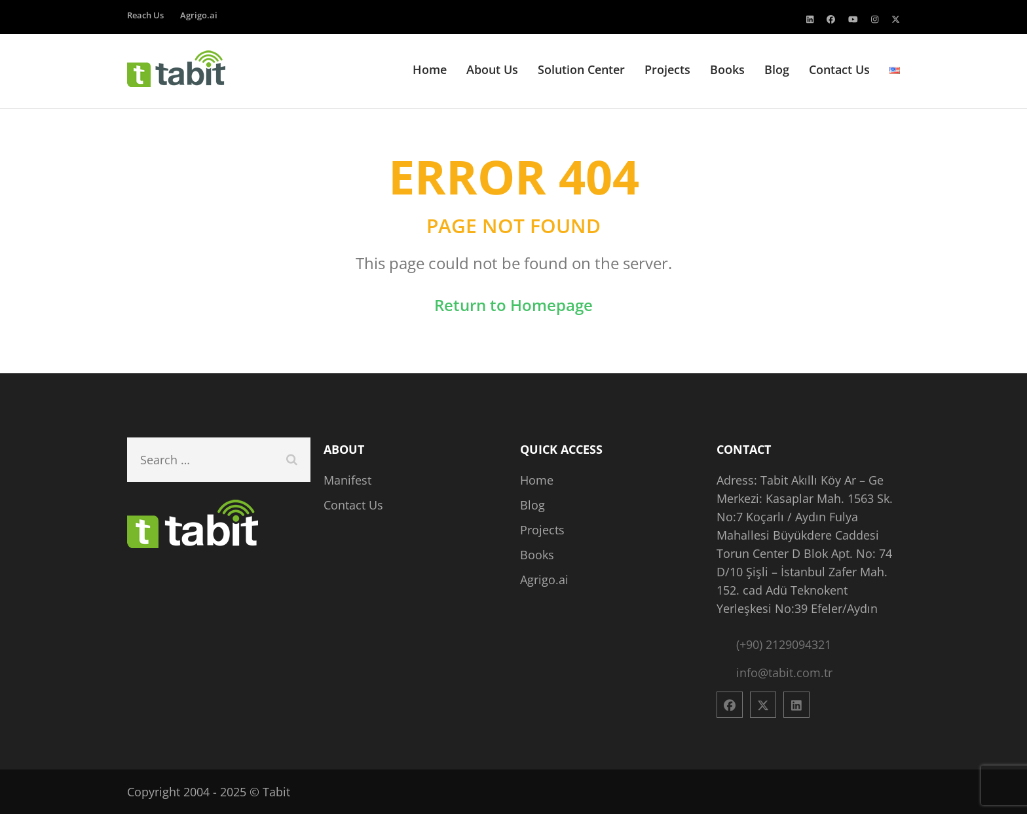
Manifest (347, 480)
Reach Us (145, 15)
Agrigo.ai (198, 15)
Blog (776, 69)
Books (727, 69)
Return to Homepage (513, 305)
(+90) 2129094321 (783, 644)
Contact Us (839, 69)
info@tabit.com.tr (784, 672)
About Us (492, 69)
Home (430, 69)
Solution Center (581, 69)
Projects (667, 69)
